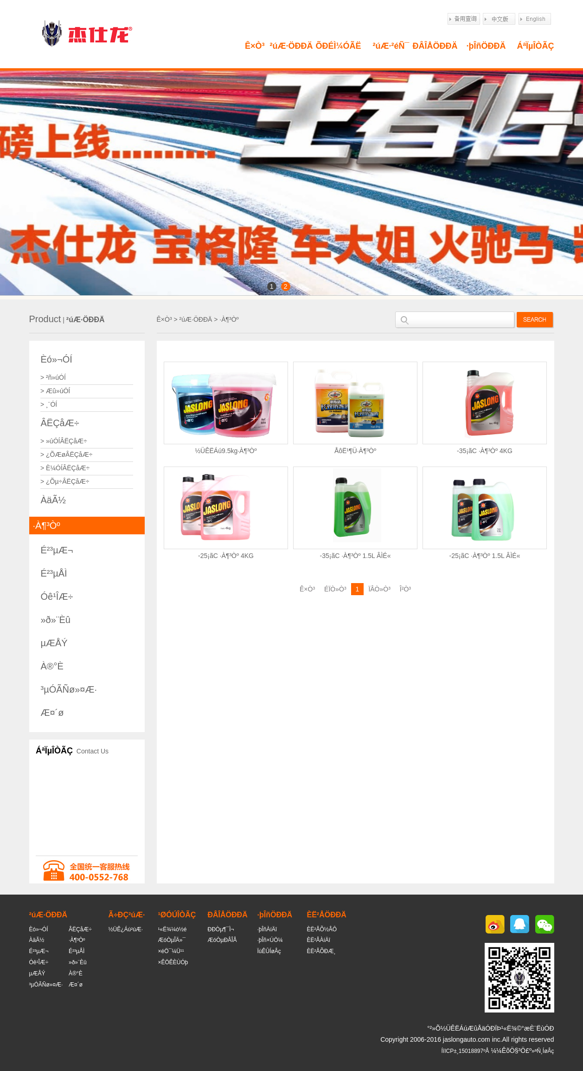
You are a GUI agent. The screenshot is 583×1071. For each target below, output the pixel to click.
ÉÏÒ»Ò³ (335, 589)
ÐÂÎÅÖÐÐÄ (435, 46)
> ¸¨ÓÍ (48, 404)
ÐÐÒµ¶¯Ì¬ (221, 929)
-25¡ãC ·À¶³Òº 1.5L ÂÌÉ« (484, 555)
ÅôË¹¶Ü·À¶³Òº (355, 450)
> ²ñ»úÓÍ (53, 377)
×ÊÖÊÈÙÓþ (173, 962)
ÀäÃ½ (53, 500)
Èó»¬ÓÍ (56, 359)
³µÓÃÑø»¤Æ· (69, 689)
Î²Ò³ (405, 589)
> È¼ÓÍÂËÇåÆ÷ (65, 468)
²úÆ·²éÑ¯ (391, 46)
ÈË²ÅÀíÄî (319, 940)
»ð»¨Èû (56, 620)
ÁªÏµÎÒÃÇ (535, 46)
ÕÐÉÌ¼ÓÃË (338, 46)
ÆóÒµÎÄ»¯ (172, 940)
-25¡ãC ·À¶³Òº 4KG (226, 555)
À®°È (52, 666)
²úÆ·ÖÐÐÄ (291, 46)
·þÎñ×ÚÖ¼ (270, 940)
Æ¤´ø (52, 713)
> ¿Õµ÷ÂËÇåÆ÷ (65, 481)
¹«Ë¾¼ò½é (172, 929)
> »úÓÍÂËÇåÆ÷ (63, 441)
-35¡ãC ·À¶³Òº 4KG (485, 450)
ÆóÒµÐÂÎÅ (222, 940)
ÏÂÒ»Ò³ (379, 589)
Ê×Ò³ (255, 46)
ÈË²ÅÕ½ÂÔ (322, 929)
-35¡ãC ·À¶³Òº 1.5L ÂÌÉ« (355, 555)
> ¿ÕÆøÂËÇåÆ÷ (66, 454)
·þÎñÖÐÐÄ (486, 46)
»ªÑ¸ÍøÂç (543, 1051)
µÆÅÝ (54, 643)
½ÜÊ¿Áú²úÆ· (126, 929)
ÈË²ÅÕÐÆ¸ (321, 951)
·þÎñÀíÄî (267, 929)
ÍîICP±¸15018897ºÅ (465, 1051)
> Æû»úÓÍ (55, 391)
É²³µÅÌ (54, 573)
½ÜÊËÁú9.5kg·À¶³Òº (225, 450)
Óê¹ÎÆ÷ (57, 596)
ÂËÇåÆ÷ (60, 423)
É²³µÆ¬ (57, 550)
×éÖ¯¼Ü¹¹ (171, 951)
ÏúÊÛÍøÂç (269, 951)
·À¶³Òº (46, 525)
